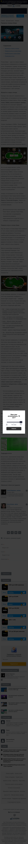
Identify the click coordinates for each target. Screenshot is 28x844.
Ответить (14, 428)
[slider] (21, 422)
